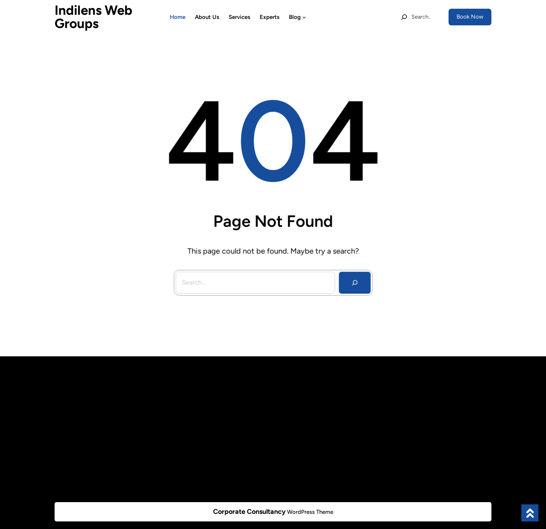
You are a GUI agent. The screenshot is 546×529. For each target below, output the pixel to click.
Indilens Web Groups (93, 16)
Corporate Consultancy (249, 511)
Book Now (470, 16)
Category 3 (292, 427)
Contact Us (180, 468)
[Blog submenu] (304, 17)
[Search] (353, 281)
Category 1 (292, 399)
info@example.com (424, 398)
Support (176, 440)
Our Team (178, 412)
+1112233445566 (421, 412)
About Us (178, 398)
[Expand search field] (416, 17)
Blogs (173, 454)
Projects (177, 426)
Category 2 (292, 413)
